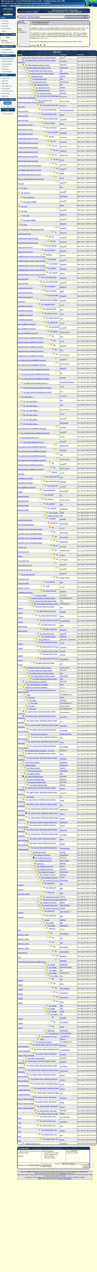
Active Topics (72, 10)
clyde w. (62, 768)
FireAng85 (63, 771)
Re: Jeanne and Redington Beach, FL (36, 383)
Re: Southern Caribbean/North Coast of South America (37, 260)
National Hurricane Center (64, 1178)
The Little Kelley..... (27, 397)
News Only (5, 23)
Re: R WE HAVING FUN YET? (33, 442)
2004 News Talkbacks (34, 17)
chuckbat (63, 758)
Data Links (5, 83)
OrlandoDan (64, 73)
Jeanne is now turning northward (36, 687)
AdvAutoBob (64, 952)
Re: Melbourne (54, 1033)
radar (28, 695)
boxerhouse (64, 880)
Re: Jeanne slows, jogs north (46, 1111)
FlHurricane (8, 9)
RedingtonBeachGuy (67, 110)
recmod (62, 76)
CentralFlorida (65, 621)
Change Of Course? (39, 852)
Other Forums (56, 10)
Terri (61, 79)
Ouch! (42, 1039)
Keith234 (63, 93)
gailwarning (64, 542)
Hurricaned (64, 765)
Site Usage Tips (6, 86)
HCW (62, 697)
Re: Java (21, 183)
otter (61, 309)
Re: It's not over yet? (25, 565)
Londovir (63, 377)
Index (75, 16)
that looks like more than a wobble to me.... (32, 962)
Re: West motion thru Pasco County (37, 65)
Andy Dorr (63, 717)
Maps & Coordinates (8, 59)
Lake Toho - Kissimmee (68, 639)
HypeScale (4, 40)
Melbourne (51, 1030)
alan (61, 515)
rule (61, 70)
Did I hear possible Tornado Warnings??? (43, 822)
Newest (9, 49)
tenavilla (63, 612)
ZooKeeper (64, 196)
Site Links (5, 81)
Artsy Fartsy (64, 523)
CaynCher (63, 61)
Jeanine (62, 920)
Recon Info (5, 66)
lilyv (61, 373)
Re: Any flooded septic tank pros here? (36, 137)
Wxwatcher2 (64, 659)
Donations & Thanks (8, 52)
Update (46, 920)
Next (81, 16)
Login (4, 6)
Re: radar (31, 697)
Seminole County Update (49, 651)
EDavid (62, 87)
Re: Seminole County (40, 79)
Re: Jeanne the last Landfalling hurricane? (38, 332)
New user (51, 12)
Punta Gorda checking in (39, 734)
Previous (68, 16)
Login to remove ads (7, 113)
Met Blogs (5, 26)
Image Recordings (7, 61)
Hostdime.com (63, 1173)
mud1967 (63, 427)
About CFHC (6, 93)
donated (40, 1177)
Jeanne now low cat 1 (32, 1143)
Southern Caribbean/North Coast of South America (35, 255)
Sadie (62, 513)
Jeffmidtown (64, 423)
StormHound (64, 82)
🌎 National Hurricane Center (8, 109)
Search (4, 31)
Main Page (5, 21)
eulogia (62, 908)
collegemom (64, 1030)
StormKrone (64, 676)
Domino (62, 255)
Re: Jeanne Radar (29, 220)
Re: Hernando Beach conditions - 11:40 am (39, 750)
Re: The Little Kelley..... (31, 401)
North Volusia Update (32, 762)
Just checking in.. (44, 639)
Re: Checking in (28, 197)
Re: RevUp (30, 797)
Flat (86, 16)
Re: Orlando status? (33, 768)
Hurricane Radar (7, 71)
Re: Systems (25, 193)
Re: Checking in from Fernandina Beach (36, 528)
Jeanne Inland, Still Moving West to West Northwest (38, 57)
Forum (4, 49)
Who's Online (59, 12)
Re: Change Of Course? (42, 855)
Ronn (62, 616)
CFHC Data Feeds (7, 91)
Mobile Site (5, 96)
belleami (63, 519)
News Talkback (22, 17)
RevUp (62, 273)
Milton (45, 5)
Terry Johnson (65, 905)
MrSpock (63, 779)
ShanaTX (63, 133)
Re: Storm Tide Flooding (36, 1058)
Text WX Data (6, 88)
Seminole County (37, 76)
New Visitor (14, 6)
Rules (72, 12)
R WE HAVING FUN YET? (30, 438)
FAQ (67, 12)
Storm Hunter (64, 860)
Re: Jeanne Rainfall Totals (34, 776)
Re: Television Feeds (47, 634)
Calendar (78, 12)
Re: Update (50, 923)
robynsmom (64, 68)
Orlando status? (30, 765)
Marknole (21, 22)
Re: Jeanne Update (29, 202)
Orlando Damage (53, 515)
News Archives (6, 28)
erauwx (62, 818)
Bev (61, 187)
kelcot (62, 115)
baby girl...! (40, 863)
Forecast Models (7, 64)
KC (61, 495)
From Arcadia (53, 513)
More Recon (5, 69)
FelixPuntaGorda (65, 734)
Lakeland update (41, 595)
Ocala (62, 800)
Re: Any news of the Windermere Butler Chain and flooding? (35, 101)
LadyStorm (63, 762)
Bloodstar (63, 956)
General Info (5, 78)
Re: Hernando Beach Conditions (36, 682)
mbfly (62, 291)
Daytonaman (64, 446)
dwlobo (62, 844)
